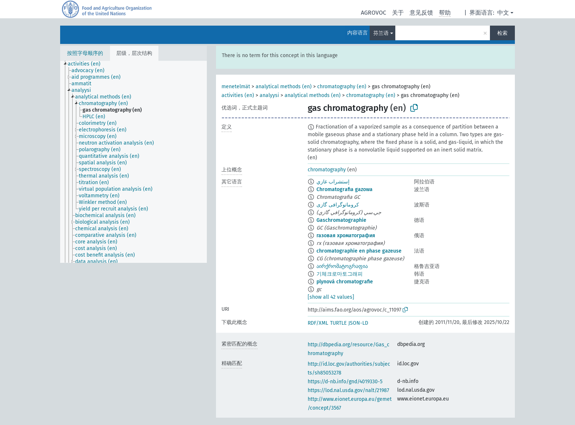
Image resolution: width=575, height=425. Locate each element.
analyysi (269, 95)
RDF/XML (318, 323)
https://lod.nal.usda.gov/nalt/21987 (348, 390)
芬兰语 (381, 33)
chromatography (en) (341, 86)
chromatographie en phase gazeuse (359, 251)
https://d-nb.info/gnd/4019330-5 (345, 382)
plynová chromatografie (344, 282)
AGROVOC (373, 12)
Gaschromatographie (341, 220)
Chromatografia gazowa (344, 189)
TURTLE (338, 323)
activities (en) (237, 95)
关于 (398, 12)
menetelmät (235, 86)
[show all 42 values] (331, 297)
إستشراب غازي (332, 182)
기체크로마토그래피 (339, 274)
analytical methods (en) (284, 86)
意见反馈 (421, 12)
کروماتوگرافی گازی (337, 205)
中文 (503, 12)
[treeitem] (87, 64)
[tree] (133, 162)
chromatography (327, 170)
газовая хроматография (345, 235)
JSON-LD (358, 323)
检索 (502, 33)
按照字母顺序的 (85, 53)
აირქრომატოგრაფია (342, 266)
